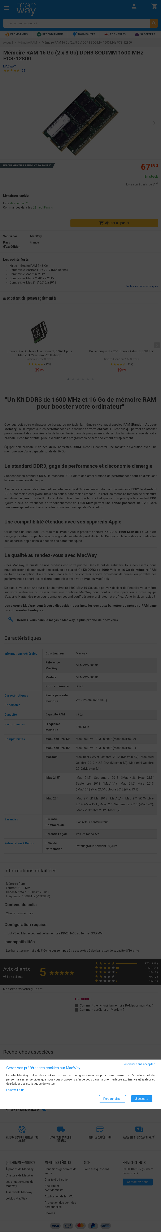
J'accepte (141, 1098)
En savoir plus (15, 1090)
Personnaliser (112, 1098)
